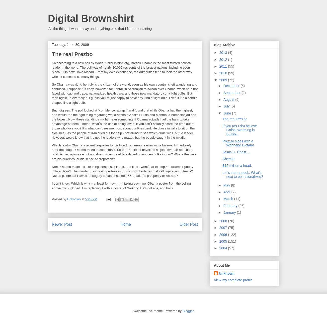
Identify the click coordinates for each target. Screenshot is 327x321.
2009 (223, 80)
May (227, 185)
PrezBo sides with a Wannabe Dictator (238, 143)
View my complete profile (233, 280)
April (227, 192)
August (229, 100)
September (232, 93)
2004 (223, 248)
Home (126, 224)
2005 (223, 241)
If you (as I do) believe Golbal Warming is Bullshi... (240, 130)
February (230, 206)
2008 (223, 221)
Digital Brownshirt (91, 18)
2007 (223, 228)
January (230, 212)
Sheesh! (229, 159)
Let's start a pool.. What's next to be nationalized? (243, 175)
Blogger (187, 311)
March (228, 199)
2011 (223, 66)
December (231, 86)
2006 (223, 235)
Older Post (188, 224)
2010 (223, 73)
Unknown (227, 273)
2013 (223, 53)
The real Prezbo (235, 119)
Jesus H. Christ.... (236, 152)
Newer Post (62, 224)
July (227, 106)
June (227, 113)
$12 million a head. (237, 166)
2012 (223, 60)
